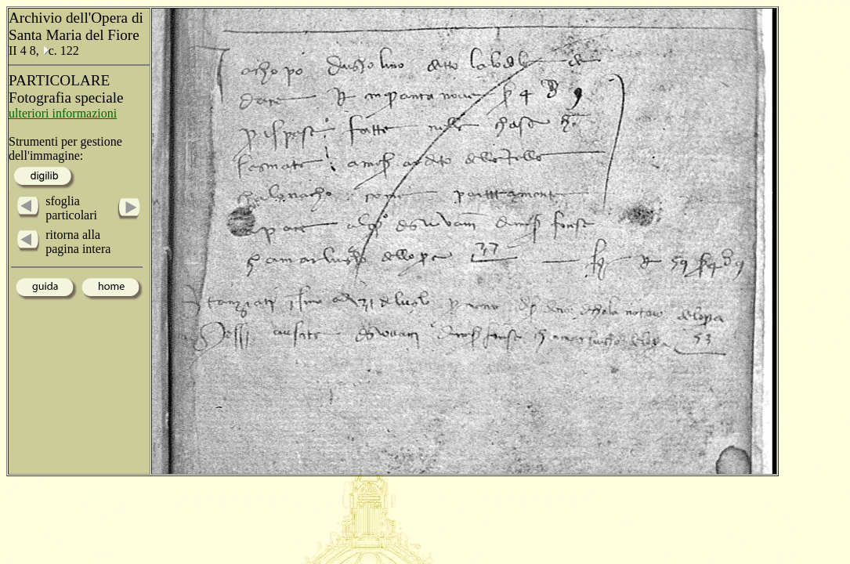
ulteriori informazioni (63, 113)
